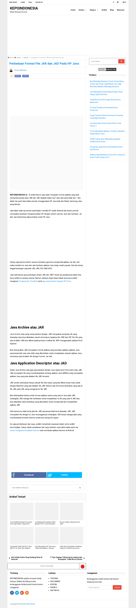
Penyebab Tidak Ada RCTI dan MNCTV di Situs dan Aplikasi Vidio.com (20, 548)
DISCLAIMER (55, 581)
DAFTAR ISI (54, 590)
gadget (25, 76)
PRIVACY (53, 587)
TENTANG (54, 578)
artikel (17, 76)
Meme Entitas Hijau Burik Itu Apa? (70, 523)
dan (24, 281)
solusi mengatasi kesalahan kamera (24, 430)
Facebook (31, 475)
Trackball (33, 281)
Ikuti (124, 2)
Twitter (55, 475)
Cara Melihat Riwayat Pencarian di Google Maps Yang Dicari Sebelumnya (21, 524)
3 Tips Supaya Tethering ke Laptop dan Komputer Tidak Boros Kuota (66, 558)
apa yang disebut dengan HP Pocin (57, 281)
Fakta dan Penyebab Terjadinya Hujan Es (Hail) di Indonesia (70, 547)
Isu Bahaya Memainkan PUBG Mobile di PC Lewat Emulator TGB (45, 524)
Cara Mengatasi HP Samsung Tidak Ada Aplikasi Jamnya (45, 547)
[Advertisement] (68, 35)
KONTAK (53, 584)
